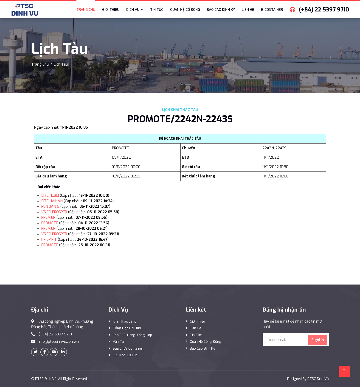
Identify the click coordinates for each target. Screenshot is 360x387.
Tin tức (156, 9)
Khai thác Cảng (125, 321)
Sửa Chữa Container (128, 348)
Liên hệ (248, 9)
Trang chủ (85, 9)
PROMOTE (49, 223)
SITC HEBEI (50, 195)
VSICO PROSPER (54, 212)
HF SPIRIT (49, 239)
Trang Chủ (40, 64)
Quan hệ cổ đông (185, 9)
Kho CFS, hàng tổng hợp (132, 335)
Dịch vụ (132, 9)
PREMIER (48, 217)
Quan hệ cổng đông (205, 341)
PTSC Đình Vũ (45, 378)
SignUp (317, 339)
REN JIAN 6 (50, 206)
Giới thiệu (110, 9)
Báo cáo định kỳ (221, 9)
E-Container (272, 9)
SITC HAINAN (52, 201)
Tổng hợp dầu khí (127, 328)
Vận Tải (118, 341)
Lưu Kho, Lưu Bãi (125, 355)
